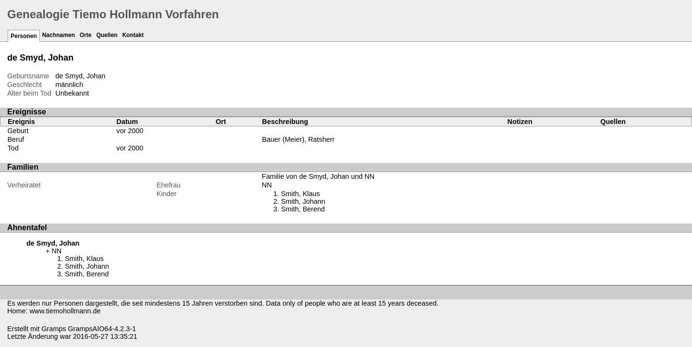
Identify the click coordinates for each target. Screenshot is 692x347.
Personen (24, 36)
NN (267, 185)
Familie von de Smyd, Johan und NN (318, 176)
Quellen (106, 35)
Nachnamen (58, 35)
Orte (86, 35)
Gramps (53, 329)
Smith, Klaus (300, 194)
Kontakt (133, 35)
